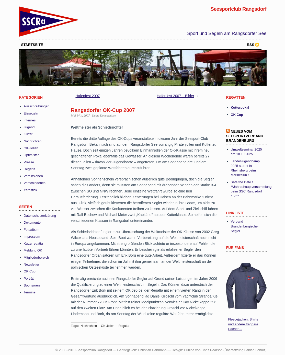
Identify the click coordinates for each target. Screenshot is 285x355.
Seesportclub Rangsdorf (238, 9)
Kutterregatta (33, 243)
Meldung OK (33, 250)
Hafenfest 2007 (87, 96)
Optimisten (32, 155)
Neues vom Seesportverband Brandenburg (244, 136)
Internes (30, 120)
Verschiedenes (34, 183)
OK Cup (30, 271)
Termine (30, 292)
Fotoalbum (31, 230)
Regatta (30, 169)
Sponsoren (32, 285)
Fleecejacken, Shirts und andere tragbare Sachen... (243, 323)
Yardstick (30, 190)
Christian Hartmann (152, 350)
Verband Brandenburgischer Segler (245, 226)
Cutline (189, 350)
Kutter (28, 134)
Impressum (32, 236)
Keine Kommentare (104, 115)
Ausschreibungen (36, 106)
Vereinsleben (33, 176)
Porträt (29, 278)
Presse (29, 162)
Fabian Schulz (254, 350)
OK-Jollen (31, 148)
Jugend (29, 127)
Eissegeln (31, 113)
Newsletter (31, 264)
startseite (32, 45)
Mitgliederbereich (36, 257)
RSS (250, 45)
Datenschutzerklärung (40, 215)
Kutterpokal (240, 107)
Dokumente (32, 222)
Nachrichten (32, 141)
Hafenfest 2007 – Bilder (175, 96)
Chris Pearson (211, 350)
